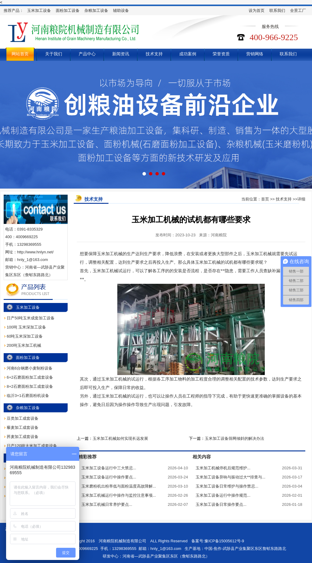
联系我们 (277, 10)
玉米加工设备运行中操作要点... (108, 477)
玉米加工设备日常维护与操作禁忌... (227, 486)
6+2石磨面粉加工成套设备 (30, 377)
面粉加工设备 (68, 10)
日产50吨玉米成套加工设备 (31, 318)
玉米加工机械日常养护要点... (106, 504)
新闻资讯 (120, 53)
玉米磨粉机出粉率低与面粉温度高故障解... (118, 486)
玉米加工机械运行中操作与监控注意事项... (118, 495)
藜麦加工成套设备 (22, 427)
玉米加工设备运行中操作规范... (223, 495)
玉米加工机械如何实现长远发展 (120, 438)
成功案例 (187, 53)
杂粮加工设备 (96, 10)
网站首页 (20, 53)
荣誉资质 (221, 53)
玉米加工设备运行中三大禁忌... (108, 468)
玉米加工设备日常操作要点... (221, 504)
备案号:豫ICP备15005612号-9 (217, 541)
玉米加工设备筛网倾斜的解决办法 (234, 438)
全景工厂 (298, 10)
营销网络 (254, 53)
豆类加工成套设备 (22, 418)
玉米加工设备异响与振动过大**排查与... (230, 477)
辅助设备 (121, 10)
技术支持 (154, 53)
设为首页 (256, 10)
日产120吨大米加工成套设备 (32, 445)
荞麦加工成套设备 (22, 436)
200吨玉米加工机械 (24, 345)
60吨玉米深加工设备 (25, 336)
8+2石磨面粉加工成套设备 (30, 386)
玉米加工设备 (39, 10)
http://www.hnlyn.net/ (35, 252)
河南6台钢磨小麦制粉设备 (29, 368)
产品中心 (87, 53)
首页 (265, 199)
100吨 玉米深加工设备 (26, 327)
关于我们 (53, 53)
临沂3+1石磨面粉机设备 (28, 395)
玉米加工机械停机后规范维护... (223, 468)
